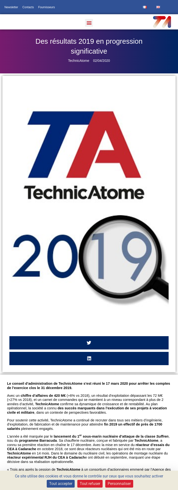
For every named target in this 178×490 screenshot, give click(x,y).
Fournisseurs (46, 7)
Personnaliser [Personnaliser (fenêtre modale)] (119, 483)
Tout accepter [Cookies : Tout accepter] (60, 483)
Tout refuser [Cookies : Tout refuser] (90, 483)
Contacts (28, 7)
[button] (89, 23)
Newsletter (11, 7)
